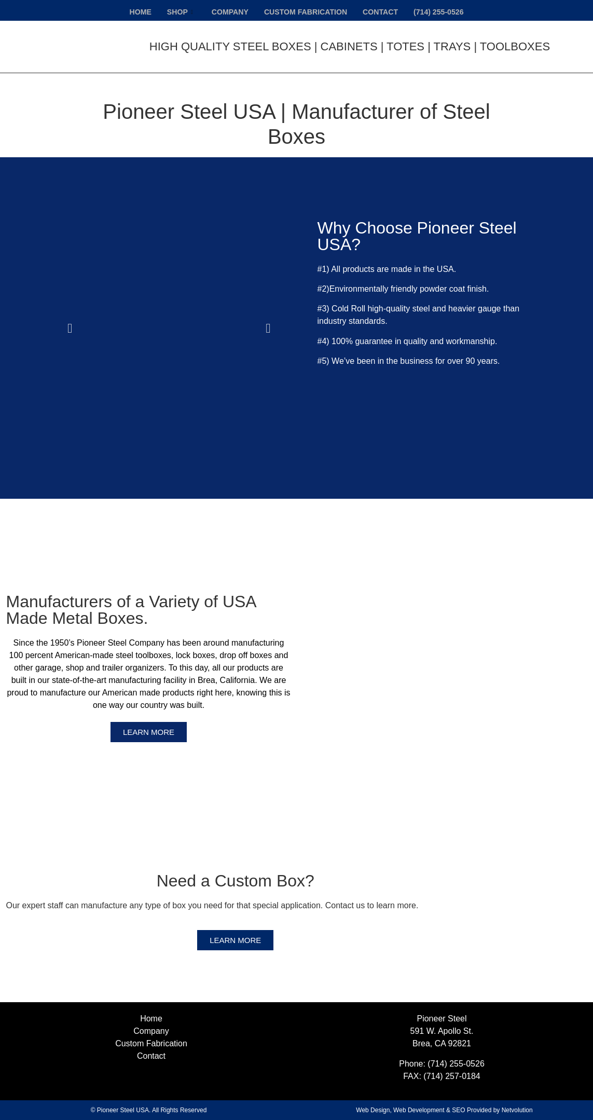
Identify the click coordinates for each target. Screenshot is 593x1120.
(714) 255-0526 (445, 10)
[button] (69, 327)
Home (133, 10)
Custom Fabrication (305, 10)
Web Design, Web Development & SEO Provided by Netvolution (444, 1110)
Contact (384, 10)
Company (226, 10)
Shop (174, 11)
